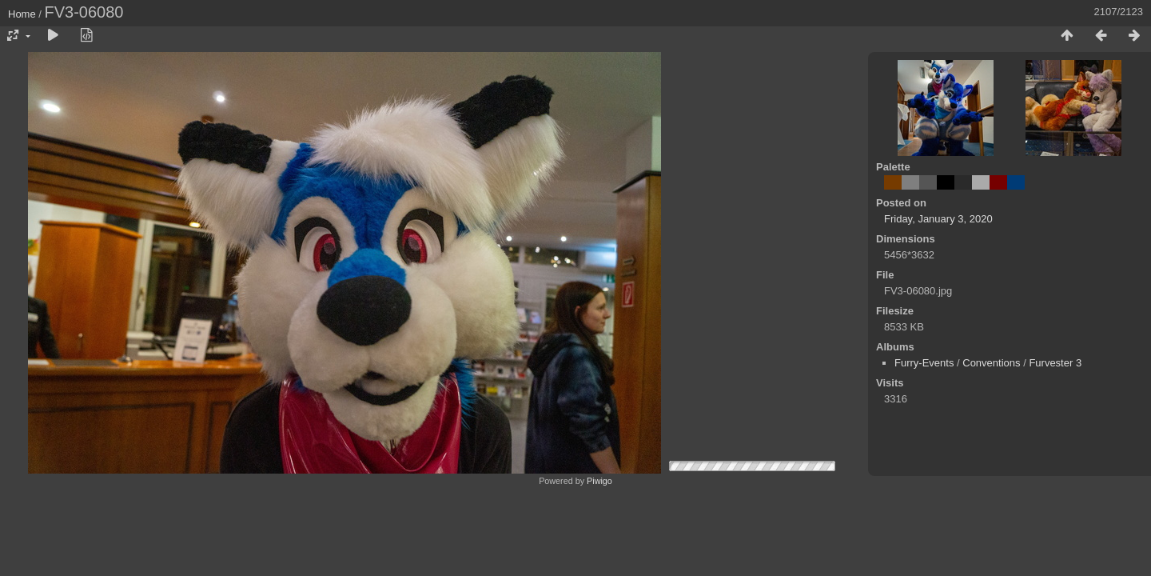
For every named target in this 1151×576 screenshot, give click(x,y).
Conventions (991, 363)
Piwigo (599, 481)
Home (22, 14)
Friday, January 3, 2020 (938, 219)
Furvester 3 (1055, 363)
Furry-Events (924, 363)
